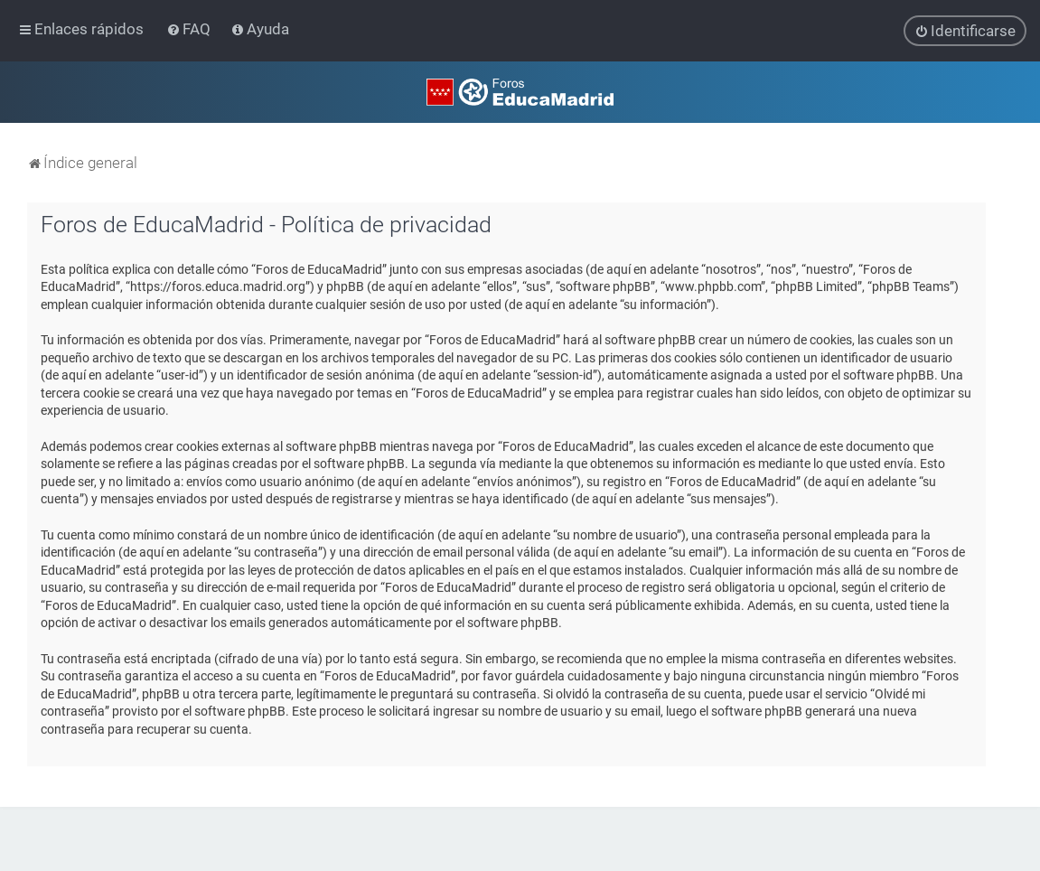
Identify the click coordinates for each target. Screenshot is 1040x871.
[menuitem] (190, 28)
